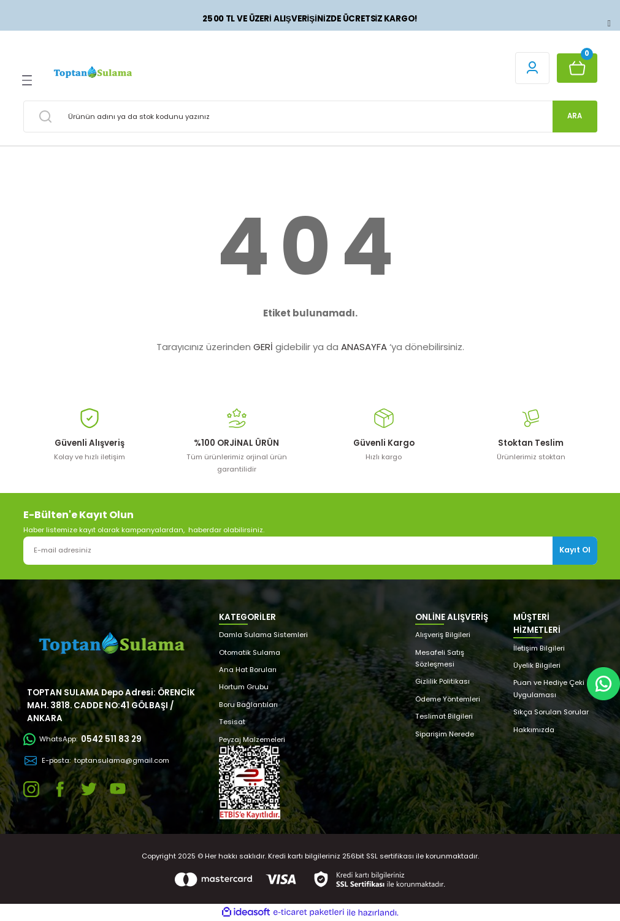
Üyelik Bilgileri (537, 665)
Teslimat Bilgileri (444, 716)
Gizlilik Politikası (442, 681)
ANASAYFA (364, 346)
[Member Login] (532, 68)
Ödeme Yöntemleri (447, 699)
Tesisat (232, 722)
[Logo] (92, 72)
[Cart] (577, 68)
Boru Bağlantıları (248, 704)
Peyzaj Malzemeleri (252, 739)
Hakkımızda (533, 730)
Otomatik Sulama (249, 652)
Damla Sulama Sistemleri (263, 635)
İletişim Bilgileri (539, 648)
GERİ (263, 346)
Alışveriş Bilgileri (442, 635)
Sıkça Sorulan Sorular (551, 712)
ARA (574, 116)
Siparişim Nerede (444, 734)
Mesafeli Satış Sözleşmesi (439, 658)
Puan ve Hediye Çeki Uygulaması (548, 688)
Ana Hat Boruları (248, 670)
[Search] (310, 116)
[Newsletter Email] (310, 551)
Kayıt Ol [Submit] (575, 550)
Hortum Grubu (244, 687)
